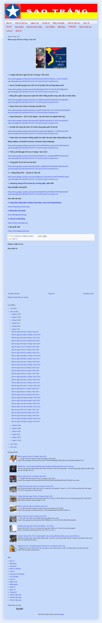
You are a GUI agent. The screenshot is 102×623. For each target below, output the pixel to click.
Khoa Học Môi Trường (34, 27)
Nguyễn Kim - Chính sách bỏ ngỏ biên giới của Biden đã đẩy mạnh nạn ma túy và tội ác (45, 466)
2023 (12, 311)
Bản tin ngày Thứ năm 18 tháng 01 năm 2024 (32, 506)
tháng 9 (14, 323)
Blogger (61, 614)
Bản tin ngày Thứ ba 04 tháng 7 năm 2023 (25, 412)
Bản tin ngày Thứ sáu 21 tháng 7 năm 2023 (26, 362)
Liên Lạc (9, 31)
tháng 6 (14, 425)
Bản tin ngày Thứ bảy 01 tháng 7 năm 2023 (26, 421)
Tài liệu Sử (46, 23)
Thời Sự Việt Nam (21, 23)
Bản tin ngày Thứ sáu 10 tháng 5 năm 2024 (32, 476)
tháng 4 (14, 431)
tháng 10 (15, 320)
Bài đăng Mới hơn (14, 294)
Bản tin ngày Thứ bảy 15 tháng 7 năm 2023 (26, 380)
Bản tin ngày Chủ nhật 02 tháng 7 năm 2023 (26, 418)
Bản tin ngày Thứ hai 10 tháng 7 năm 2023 (25, 395)
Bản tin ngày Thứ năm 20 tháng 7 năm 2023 (26, 365)
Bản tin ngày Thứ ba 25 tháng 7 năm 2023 (25, 350)
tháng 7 (14, 329)
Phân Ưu (18, 31)
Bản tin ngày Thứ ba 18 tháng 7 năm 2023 (25, 371)
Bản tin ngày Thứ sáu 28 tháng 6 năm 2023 (26, 341)
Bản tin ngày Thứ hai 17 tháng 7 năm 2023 (25, 373)
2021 (12, 447)
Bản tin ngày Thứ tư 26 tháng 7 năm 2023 (25, 347)
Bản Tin (9, 23)
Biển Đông (61, 27)
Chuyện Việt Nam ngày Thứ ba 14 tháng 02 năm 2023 (35, 496)
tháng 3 (14, 434)
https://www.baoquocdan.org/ (18, 231)
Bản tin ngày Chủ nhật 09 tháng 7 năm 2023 (26, 397)
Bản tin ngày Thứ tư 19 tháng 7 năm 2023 (25, 368)
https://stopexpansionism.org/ (18, 206)
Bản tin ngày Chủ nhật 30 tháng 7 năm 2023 (26, 335)
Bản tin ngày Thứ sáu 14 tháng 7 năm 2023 (26, 383)
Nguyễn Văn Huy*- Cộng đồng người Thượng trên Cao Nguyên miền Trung (41, 546)
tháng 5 (14, 428)
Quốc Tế (86, 23)
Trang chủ (51, 294)
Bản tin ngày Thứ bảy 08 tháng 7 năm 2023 (26, 400)
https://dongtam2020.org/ (17, 215)
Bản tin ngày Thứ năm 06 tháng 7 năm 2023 (26, 407)
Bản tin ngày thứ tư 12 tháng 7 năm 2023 (25, 388)
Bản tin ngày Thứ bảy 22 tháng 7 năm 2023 (26, 359)
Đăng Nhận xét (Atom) (21, 297)
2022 (12, 444)
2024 (12, 308)
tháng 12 (15, 314)
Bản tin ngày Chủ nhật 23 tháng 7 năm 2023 (26, 356)
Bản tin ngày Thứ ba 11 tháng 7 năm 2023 (25, 392)
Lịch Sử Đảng (50, 27)
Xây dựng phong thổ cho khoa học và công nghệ (27, 183)
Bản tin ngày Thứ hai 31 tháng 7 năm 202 (25, 332)
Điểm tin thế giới (58, 23)
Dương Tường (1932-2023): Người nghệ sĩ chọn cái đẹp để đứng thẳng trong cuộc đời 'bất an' (49, 536)
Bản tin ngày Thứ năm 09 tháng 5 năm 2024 (32, 456)
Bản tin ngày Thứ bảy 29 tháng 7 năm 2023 (26, 338)
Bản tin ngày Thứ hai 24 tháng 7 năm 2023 (25, 353)
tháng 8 (14, 326)
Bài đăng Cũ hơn (88, 294)
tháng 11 (15, 317)
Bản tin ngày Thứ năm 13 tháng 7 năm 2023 (26, 385)
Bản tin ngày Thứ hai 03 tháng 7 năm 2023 (25, 415)
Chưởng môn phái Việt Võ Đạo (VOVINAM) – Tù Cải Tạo (36, 526)
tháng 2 (14, 437)
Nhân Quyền (19, 27)
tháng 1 (14, 440)
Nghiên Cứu (35, 23)
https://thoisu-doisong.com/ (18, 223)
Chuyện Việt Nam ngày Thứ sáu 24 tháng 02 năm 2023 (35, 486)
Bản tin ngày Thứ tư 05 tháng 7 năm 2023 (25, 410)
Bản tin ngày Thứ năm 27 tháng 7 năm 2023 (26, 344)
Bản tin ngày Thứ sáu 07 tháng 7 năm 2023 (26, 403)
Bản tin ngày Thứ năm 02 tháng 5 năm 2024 (32, 516)
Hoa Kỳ (9, 26)
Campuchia (72, 26)
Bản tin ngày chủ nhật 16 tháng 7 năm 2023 (26, 377)
